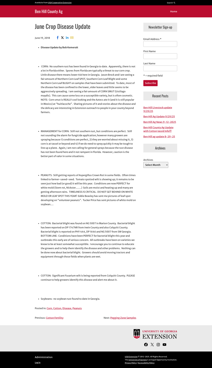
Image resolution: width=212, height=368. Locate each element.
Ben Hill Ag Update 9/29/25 (159, 116)
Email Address (152, 39)
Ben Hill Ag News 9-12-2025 (159, 121)
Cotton (57, 308)
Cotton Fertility (54, 317)
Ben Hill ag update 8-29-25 (159, 136)
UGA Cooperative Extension (60, 2)
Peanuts (77, 308)
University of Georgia (138, 360)
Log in (37, 362)
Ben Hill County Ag (49, 11)
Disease (66, 308)
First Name (149, 51)
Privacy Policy (131, 363)
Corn (49, 308)
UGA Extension (131, 357)
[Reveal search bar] (171, 2)
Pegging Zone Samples (123, 317)
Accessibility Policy (146, 363)
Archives (148, 159)
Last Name (149, 63)
